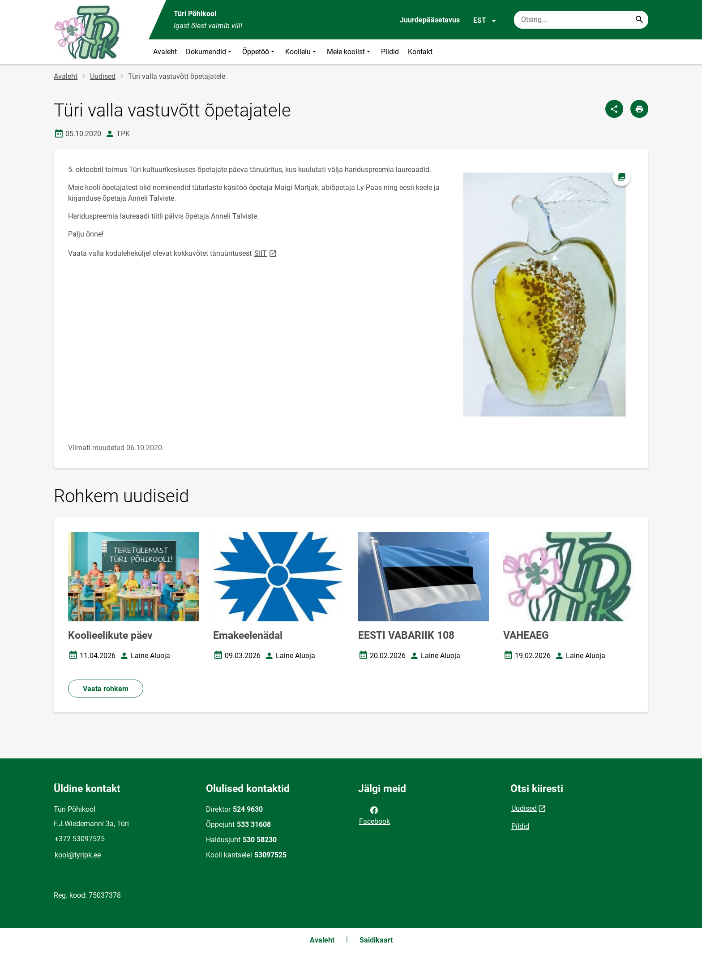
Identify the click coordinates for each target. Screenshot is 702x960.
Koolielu (301, 51)
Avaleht (165, 51)
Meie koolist (349, 51)
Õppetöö (259, 51)
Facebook (374, 815)
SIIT (266, 253)
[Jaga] (614, 109)
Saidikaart (376, 940)
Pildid (390, 51)
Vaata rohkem (105, 688)
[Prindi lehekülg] (639, 109)
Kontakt (420, 51)
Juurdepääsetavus (430, 20)
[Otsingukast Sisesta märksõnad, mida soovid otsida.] (581, 20)
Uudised (103, 76)
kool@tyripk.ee (78, 855)
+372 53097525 (80, 839)
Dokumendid (209, 51)
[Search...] (639, 19)
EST (485, 20)
